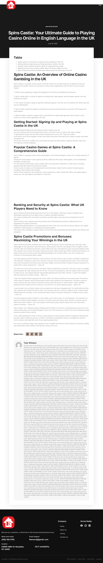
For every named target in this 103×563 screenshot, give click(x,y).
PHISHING (33, 360)
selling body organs (30, 353)
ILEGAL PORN (54, 360)
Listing (62, 533)
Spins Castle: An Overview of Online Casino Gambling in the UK (40, 62)
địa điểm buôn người (30, 347)
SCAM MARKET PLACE (79, 360)
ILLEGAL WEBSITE (80, 353)
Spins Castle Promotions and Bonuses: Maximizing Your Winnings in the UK (45, 70)
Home (62, 526)
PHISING (39, 360)
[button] (100, 5)
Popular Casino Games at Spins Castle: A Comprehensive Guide (40, 66)
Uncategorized (51, 26)
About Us (63, 530)
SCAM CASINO (28, 362)
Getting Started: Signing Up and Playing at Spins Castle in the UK (41, 64)
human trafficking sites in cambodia (70, 349)
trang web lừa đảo (46, 345)
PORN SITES (46, 360)
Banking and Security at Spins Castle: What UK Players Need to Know (42, 68)
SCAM (26, 345)
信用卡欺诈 (62, 355)
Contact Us (64, 537)
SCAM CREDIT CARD (65, 360)
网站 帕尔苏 (27, 356)
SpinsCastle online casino (45, 280)
